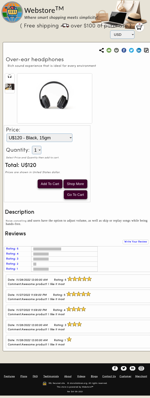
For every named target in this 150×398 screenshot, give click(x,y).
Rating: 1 (12, 269)
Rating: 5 (12, 249)
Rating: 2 (12, 264)
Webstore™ (87, 387)
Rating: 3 (12, 259)
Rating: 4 (12, 254)
